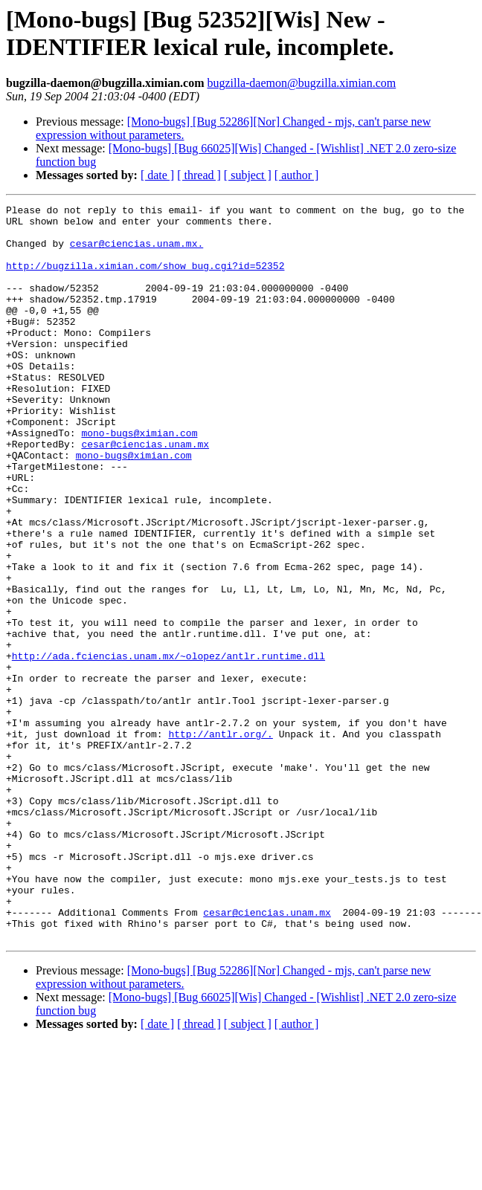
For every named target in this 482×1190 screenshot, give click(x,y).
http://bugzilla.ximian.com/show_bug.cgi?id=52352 (145, 278)
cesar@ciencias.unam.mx (145, 492)
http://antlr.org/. (220, 840)
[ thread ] (199, 175)
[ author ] (296, 175)
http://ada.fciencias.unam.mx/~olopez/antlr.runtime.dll (168, 747)
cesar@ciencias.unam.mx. (136, 252)
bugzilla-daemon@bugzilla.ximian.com (301, 83)
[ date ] (157, 175)
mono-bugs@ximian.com (139, 479)
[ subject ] (247, 175)
